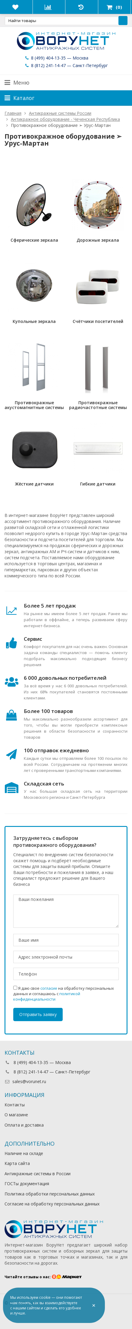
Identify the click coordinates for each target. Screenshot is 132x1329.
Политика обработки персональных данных (50, 1194)
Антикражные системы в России (38, 1173)
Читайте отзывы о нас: (43, 1276)
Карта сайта (17, 1163)
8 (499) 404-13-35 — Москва (56, 58)
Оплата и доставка (24, 1125)
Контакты (15, 1105)
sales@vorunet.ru (25, 1081)
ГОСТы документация (27, 1183)
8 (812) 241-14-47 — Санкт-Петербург (66, 65)
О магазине (16, 1115)
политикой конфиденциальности (46, 996)
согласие (48, 988)
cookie (45, 1297)
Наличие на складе (24, 1153)
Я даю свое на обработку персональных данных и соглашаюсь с (63, 993)
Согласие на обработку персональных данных (52, 1204)
